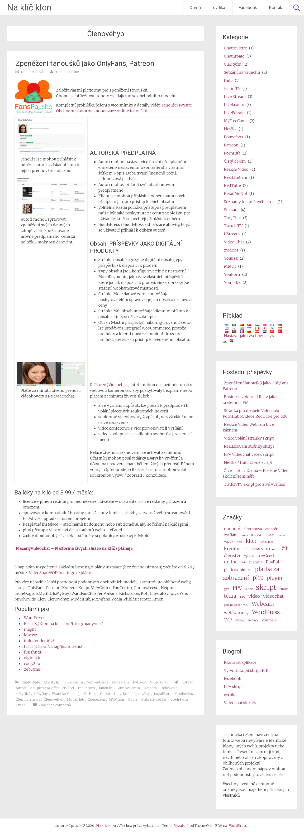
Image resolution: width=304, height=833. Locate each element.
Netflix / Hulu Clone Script (248, 462)
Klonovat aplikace (240, 662)
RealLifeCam (235, 177)
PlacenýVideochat (110, 384)
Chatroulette (235, 48)
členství (33, 699)
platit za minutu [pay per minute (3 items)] (238, 570)
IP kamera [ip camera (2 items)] (272, 549)
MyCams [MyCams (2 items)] (249, 556)
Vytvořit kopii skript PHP (247, 670)
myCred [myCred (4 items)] (265, 555)
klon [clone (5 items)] (251, 541)
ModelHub (75, 699)
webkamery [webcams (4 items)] (236, 612)
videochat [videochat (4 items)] (273, 596)
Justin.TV (232, 88)
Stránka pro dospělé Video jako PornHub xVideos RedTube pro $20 (255, 413)
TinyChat (232, 217)
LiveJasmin (73, 682)
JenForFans (87, 694)
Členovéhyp (53, 699)
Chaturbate (31, 682)
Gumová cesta (128, 688)
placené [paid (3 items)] (255, 562)
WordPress (34, 617)
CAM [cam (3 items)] (270, 535)
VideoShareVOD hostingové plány (60, 572)
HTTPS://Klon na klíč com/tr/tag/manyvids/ (63, 623)
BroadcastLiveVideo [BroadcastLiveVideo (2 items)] (252, 535)
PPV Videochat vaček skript (249, 454)
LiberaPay (141, 694)
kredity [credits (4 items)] (231, 548)
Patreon (139, 682)
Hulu (228, 80)
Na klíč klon (29, 8)
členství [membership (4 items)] (232, 555)
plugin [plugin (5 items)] (274, 578)
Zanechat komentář (55, 705)
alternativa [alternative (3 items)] (252, 529)
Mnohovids (183, 694)
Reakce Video (236, 169)
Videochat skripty (240, 702)
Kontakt (276, 7)
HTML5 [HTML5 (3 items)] (257, 549)
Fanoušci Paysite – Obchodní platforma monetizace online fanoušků (126, 108)
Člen (19, 699)
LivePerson (234, 112)
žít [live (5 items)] (285, 548)
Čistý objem (235, 161)
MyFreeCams (97, 682)
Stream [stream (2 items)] (284, 589)
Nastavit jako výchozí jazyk (249, 335)
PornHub (232, 153)
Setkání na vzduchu (242, 72)
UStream (232, 234)
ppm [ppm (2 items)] (226, 589)
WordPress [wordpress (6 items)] (266, 612)
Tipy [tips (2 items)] (242, 596)
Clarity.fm (52, 682)
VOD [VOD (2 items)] (245, 604)
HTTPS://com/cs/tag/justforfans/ (53, 646)
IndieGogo (169, 688)
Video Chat (159, 682)
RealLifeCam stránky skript (249, 446)
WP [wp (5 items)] (228, 620)
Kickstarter (109, 694)
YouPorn (232, 274)
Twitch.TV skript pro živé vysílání (254, 484)
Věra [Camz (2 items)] (239, 541)
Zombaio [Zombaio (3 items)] (269, 620)
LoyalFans (162, 694)
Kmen (21, 705)
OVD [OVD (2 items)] (243, 562)
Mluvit (230, 266)
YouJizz (231, 258)
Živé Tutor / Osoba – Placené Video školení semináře (256, 473)
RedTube (232, 185)
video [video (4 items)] (254, 596)
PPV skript (233, 686)
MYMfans (116, 699)
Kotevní (188, 682)
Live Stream (235, 96)
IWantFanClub (63, 694)
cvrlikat (220, 7)
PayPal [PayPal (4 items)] (272, 562)
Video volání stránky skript (249, 438)
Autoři (21, 688)
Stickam (231, 209)
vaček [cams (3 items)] (229, 541)
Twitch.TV (233, 225)
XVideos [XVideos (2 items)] (240, 620)
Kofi (126, 694)
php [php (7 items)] (258, 577)
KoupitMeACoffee (45, 688)
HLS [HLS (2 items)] (244, 549)
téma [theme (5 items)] (230, 596)
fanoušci (106, 688)
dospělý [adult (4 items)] (232, 528)
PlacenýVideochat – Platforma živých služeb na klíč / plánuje (74, 548)
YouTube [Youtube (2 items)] (253, 620)
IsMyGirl (23, 694)
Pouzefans (120, 682)
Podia (133, 699)
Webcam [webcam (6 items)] (263, 603)
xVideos (231, 250)
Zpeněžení (96, 699)
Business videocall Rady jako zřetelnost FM (250, 399)
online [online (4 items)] (231, 562)
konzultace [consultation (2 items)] (266, 541)
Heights (150, 688)
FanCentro (86, 688)
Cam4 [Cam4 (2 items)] (281, 535)
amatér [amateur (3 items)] (271, 529)
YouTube (232, 282)
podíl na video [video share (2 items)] (232, 604)
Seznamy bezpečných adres (250, 201)
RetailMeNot (235, 193)
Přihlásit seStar (154, 699)
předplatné (180, 699)
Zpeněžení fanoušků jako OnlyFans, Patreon (85, 63)
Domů (195, 7)
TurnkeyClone (67, 72)
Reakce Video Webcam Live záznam (248, 427)
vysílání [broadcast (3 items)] (231, 535)
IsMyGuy (41, 694)
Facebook (248, 7)
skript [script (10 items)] (266, 587)
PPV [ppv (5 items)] (237, 588)
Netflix (230, 128)
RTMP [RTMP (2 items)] (249, 589)
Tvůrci (68, 688)
